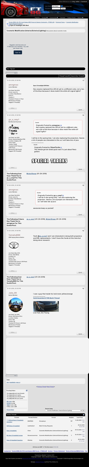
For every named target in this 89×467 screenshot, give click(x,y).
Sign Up (17, 52)
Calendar (62, 17)
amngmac (13, 85)
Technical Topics (60, 22)
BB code (9, 401)
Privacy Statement (59, 451)
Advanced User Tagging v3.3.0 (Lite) (32, 458)
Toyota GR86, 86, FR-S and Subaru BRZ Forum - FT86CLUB (29, 451)
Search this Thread (77, 76)
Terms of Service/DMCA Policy (75, 451)
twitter (77, 1)
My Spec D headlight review (15, 435)
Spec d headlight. (12, 431)
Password (48, 8)
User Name (48, 6)
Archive (50, 451)
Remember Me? (66, 6)
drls (8, 382)
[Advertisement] (57, 49)
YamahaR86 (14, 235)
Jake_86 (13, 293)
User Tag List (11, 69)
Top (86, 451)
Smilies (9, 403)
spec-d (18, 382)
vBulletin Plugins (39, 462)
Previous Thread (41, 387)
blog (73, 1)
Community (54, 17)
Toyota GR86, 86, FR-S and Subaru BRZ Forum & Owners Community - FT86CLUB (31, 22)
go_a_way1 (14, 119)
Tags (8, 379)
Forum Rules (10, 410)
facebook (84, 1)
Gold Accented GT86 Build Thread (46, 298)
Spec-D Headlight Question (15, 440)
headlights (12, 382)
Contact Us (7, 451)
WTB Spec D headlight (13, 426)
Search (80, 17)
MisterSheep (31, 174)
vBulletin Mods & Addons (50, 458)
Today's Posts (71, 17)
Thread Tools (63, 76)
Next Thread (50, 387)
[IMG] (8, 405)
